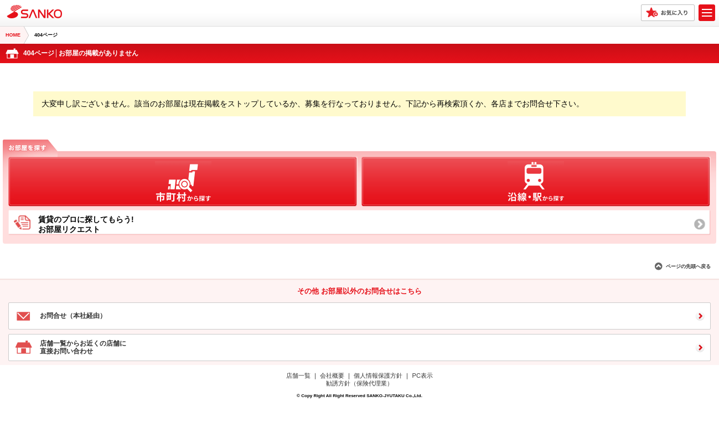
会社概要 (332, 375)
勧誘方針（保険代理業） (359, 383)
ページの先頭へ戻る (688, 266)
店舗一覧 (298, 375)
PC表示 (422, 375)
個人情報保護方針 (378, 375)
